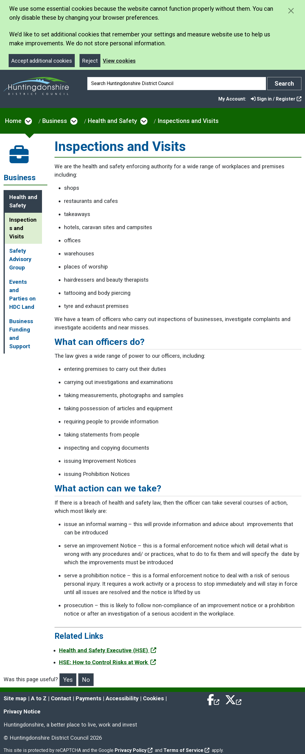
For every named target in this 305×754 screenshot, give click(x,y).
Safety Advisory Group (20, 259)
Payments (88, 698)
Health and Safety (112, 120)
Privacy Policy (133, 750)
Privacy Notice (22, 711)
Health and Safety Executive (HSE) (107, 650)
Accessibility (122, 698)
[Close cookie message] (291, 10)
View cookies (119, 61)
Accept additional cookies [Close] (41, 61)
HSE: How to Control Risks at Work (107, 662)
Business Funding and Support (21, 334)
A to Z (38, 698)
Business (54, 120)
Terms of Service (186, 750)
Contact (61, 698)
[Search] (176, 83)
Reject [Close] (90, 61)
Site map (15, 698)
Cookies (153, 698)
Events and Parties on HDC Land (22, 294)
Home (13, 120)
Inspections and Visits (188, 120)
